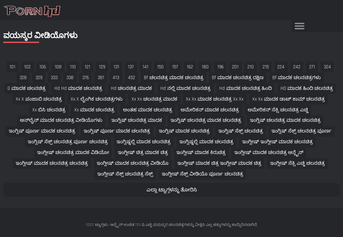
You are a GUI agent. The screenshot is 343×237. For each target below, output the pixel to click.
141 (145, 67)
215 (266, 67)
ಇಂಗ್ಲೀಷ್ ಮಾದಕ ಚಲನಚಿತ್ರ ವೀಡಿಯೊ (133, 163)
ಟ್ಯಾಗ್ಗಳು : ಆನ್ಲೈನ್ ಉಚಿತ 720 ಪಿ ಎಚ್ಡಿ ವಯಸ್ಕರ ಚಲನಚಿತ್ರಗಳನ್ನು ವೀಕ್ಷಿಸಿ (150, 224)
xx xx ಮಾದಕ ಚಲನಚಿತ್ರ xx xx (214, 99)
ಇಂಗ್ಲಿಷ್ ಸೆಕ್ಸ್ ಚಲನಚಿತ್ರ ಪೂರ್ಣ (301, 131)
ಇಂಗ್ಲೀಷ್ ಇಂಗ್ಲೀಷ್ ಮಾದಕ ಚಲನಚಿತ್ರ (277, 142)
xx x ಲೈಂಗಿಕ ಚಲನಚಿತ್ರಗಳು (97, 99)
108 (58, 67)
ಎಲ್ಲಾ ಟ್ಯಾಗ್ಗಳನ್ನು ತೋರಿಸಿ (171, 190)
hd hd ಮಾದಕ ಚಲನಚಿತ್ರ (78, 88)
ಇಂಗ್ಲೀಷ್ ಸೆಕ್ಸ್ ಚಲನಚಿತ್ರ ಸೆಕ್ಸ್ (125, 174)
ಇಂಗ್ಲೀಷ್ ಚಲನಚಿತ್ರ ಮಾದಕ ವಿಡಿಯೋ (73, 152)
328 (23, 78)
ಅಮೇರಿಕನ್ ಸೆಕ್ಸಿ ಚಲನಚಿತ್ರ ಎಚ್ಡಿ (278, 110)
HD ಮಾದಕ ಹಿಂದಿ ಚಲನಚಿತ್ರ (307, 88)
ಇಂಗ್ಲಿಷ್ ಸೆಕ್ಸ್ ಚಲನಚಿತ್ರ (240, 131)
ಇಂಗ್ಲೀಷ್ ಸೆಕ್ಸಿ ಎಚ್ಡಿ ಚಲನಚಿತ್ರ (297, 163)
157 (175, 67)
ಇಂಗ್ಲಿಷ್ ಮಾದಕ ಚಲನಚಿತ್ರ (184, 131)
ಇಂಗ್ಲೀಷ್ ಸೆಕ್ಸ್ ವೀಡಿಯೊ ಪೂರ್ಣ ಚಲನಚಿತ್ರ (202, 174)
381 (101, 78)
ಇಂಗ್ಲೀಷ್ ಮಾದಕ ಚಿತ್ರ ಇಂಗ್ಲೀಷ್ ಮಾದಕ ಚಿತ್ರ (219, 163)
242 (296, 67)
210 (250, 67)
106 (42, 67)
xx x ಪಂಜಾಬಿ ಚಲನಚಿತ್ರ (39, 99)
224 (280, 67)
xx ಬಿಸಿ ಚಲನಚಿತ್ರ (48, 110)
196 (220, 67)
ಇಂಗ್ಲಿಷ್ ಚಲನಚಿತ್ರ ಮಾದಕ (136, 120)
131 (116, 67)
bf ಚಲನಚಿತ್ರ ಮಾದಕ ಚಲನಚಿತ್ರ (173, 78)
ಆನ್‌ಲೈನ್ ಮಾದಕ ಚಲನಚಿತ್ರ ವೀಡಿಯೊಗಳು (61, 120)
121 (87, 67)
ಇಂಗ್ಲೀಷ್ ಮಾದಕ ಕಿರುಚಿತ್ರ (201, 152)
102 (27, 67)
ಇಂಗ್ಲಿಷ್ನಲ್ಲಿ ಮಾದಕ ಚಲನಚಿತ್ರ (144, 142)
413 (116, 78)
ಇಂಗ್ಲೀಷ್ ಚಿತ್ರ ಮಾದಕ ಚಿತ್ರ (143, 152)
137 (131, 67)
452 (131, 78)
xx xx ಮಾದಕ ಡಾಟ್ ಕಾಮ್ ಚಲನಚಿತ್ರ (288, 99)
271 (312, 67)
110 (73, 67)
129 (102, 67)
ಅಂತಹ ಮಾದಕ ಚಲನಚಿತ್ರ (147, 110)
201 (235, 67)
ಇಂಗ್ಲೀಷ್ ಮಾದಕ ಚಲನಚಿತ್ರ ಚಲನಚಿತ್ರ (52, 163)
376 (85, 78)
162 (190, 67)
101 (12, 67)
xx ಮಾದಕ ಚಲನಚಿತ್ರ (94, 110)
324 (327, 67)
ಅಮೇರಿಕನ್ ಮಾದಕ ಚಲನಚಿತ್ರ (210, 110)
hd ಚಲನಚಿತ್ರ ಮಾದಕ (131, 88)
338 (70, 78)
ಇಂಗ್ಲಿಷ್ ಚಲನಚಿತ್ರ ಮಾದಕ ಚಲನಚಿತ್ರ (206, 120)
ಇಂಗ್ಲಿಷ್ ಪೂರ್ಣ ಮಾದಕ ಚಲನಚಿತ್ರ (42, 131)
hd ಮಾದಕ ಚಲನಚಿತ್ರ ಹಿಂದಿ (245, 88)
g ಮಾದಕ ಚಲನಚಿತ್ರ (26, 88)
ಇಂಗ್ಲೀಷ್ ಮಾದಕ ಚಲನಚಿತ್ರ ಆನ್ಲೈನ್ (268, 152)
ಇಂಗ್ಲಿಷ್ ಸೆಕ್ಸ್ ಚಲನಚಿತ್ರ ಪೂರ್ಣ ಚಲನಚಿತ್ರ (68, 142)
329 (38, 78)
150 (160, 67)
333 (54, 78)
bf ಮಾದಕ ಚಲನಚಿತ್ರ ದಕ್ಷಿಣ (238, 78)
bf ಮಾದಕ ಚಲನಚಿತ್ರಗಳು (296, 78)
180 (205, 67)
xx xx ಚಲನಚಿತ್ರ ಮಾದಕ (154, 99)
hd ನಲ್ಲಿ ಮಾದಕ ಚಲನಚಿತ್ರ (185, 88)
